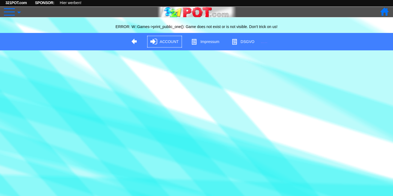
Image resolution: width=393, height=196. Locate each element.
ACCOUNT (164, 41)
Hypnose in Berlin (264, 42)
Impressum (205, 41)
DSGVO (243, 41)
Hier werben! (70, 3)
